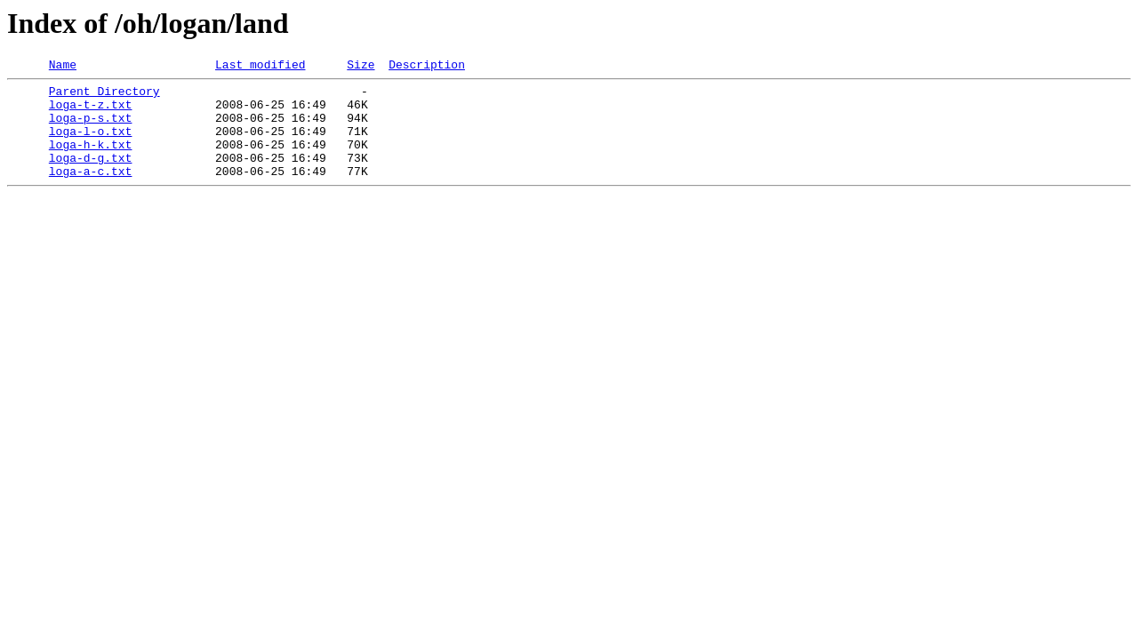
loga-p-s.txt (90, 128)
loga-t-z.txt (90, 112)
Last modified (260, 67)
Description (427, 67)
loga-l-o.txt (90, 144)
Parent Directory (104, 96)
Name (62, 67)
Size (360, 67)
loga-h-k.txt (90, 160)
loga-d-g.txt (90, 176)
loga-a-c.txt (90, 192)
